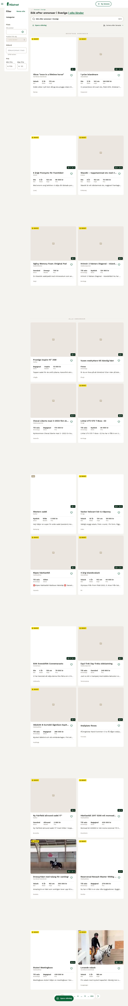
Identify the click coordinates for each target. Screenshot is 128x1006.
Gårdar (9, 67)
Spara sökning (39, 65)
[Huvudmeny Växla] (2, 4)
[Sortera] (113, 65)
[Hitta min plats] (22, 79)
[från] (10, 114)
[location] (16, 79)
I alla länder (76, 53)
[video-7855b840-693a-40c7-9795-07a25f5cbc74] (53, 830)
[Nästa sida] (98, 940)
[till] (22, 114)
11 (85, 940)
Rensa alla (21, 51)
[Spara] (71, 115)
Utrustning (11, 60)
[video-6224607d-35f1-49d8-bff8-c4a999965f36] (101, 891)
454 (91, 940)
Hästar (9, 56)
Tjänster (10, 63)
